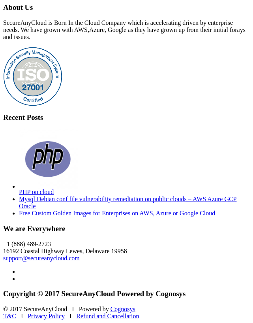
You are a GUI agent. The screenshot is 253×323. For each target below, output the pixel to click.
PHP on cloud (36, 192)
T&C (9, 316)
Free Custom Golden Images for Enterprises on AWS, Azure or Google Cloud (117, 213)
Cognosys (123, 309)
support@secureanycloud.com (41, 258)
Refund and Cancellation (107, 316)
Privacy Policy (46, 316)
